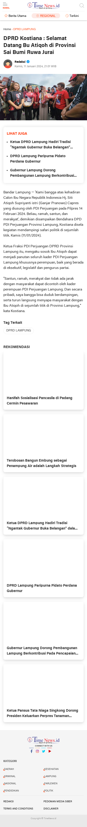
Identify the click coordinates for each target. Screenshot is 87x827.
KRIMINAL (9, 776)
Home (7, 29)
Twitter (43, 753)
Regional (48, 16)
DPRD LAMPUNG (18, 330)
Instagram (37, 753)
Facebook (31, 753)
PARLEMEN (50, 783)
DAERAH (9, 769)
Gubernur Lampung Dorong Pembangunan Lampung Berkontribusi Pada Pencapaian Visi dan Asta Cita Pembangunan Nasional (42, 174)
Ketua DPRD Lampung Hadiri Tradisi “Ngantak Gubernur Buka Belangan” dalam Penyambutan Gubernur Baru (40, 145)
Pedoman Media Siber (58, 801)
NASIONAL (10, 783)
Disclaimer (51, 808)
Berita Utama (17, 16)
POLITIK (48, 790)
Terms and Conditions (18, 808)
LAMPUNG (50, 776)
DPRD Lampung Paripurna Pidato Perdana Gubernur (37, 158)
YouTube (49, 753)
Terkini (74, 16)
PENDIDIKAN (11, 790)
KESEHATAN (51, 769)
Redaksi (8, 801)
